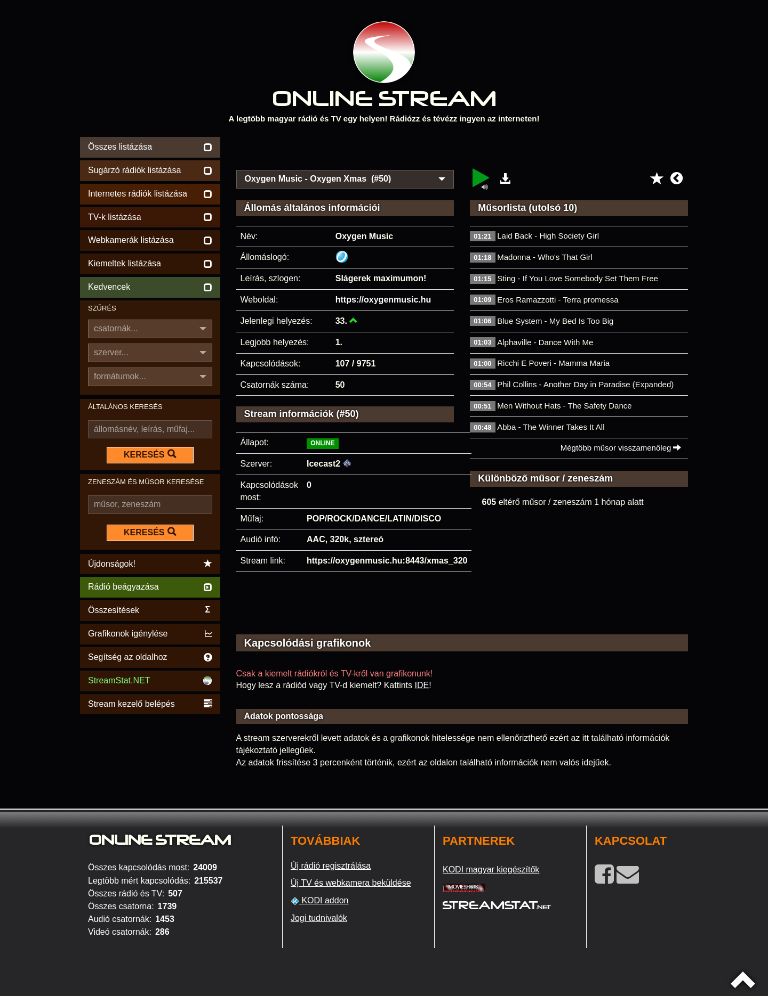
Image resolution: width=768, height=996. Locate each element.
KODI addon (320, 900)
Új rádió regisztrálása (331, 865)
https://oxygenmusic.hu (383, 299)
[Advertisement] (462, 150)
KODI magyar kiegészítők (491, 869)
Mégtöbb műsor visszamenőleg (621, 447)
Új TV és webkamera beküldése (351, 882)
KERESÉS (150, 454)
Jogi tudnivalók (319, 917)
